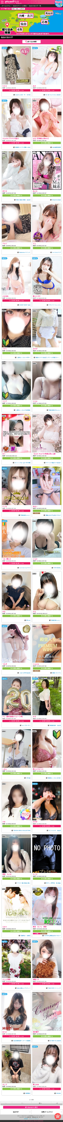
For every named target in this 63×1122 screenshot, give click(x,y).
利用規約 (26, 1118)
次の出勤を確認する (47, 143)
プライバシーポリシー (34, 1118)
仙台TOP (16, 1112)
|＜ (6, 1103)
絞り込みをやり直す (31, 1107)
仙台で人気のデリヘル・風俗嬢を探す (13, 3)
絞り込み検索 (32, 41)
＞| (57, 1103)
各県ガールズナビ (47, 1112)
